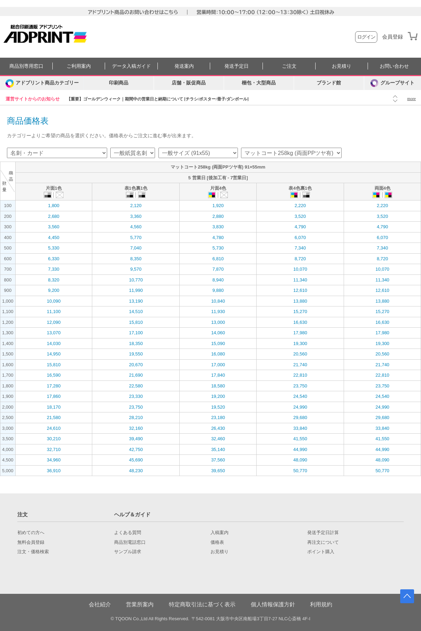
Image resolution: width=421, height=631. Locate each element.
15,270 (300, 311)
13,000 (218, 322)
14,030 (54, 343)
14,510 (136, 311)
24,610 (54, 428)
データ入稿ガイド (131, 66)
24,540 (300, 396)
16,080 (218, 354)
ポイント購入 (320, 551)
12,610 (300, 290)
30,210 (54, 438)
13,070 (54, 332)
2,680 (54, 216)
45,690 (136, 459)
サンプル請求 (127, 551)
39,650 (218, 470)
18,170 (54, 407)
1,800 (54, 205)
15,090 (218, 343)
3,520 (300, 216)
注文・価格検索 (33, 551)
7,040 (136, 248)
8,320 (54, 279)
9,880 (218, 290)
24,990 (300, 407)
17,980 (300, 332)
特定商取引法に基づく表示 (202, 604)
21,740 (300, 364)
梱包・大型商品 (259, 82)
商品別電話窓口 (130, 542)
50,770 (300, 470)
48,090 (300, 459)
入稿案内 (219, 532)
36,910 (54, 470)
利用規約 (321, 604)
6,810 (218, 258)
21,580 (54, 417)
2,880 (218, 216)
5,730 (218, 248)
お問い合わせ (394, 66)
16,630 (300, 322)
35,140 (218, 449)
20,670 (136, 364)
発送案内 (184, 66)
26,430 (218, 428)
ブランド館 (329, 82)
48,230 (136, 470)
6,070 (300, 237)
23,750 (300, 385)
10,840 (218, 301)
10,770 (136, 279)
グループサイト (392, 83)
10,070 (300, 269)
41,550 (300, 438)
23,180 (218, 417)
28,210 (136, 417)
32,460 (218, 438)
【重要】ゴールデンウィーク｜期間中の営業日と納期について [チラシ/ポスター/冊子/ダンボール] (158, 99)
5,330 (54, 248)
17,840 (218, 375)
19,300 (300, 343)
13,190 (136, 301)
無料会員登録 (30, 542)
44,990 (300, 449)
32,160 (136, 428)
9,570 (136, 269)
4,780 (218, 237)
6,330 (54, 258)
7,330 (54, 269)
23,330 (136, 396)
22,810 (300, 375)
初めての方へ (30, 532)
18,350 (136, 343)
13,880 (300, 301)
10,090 (54, 301)
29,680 (300, 417)
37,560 (218, 459)
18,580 (218, 385)
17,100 (136, 332)
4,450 (54, 237)
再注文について (323, 542)
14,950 (54, 354)
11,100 (54, 311)
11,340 (300, 279)
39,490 (136, 438)
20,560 (300, 354)
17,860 (54, 396)
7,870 (218, 269)
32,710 (54, 449)
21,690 (136, 375)
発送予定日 (236, 66)
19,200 (218, 396)
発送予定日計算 (323, 532)
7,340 (300, 248)
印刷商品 (118, 82)
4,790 (300, 226)
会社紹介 (100, 604)
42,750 (136, 449)
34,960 (54, 459)
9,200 (54, 290)
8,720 (300, 258)
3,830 (218, 226)
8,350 (136, 258)
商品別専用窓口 (26, 66)
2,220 (300, 205)
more (411, 98)
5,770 (136, 237)
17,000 (218, 364)
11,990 (136, 290)
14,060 (218, 332)
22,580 (136, 385)
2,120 (136, 205)
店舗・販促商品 (189, 82)
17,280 (54, 385)
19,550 (136, 354)
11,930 (218, 311)
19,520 (218, 407)
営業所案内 (140, 604)
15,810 (136, 322)
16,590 (54, 375)
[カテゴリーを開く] (42, 83)
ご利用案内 (79, 66)
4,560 (136, 226)
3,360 (136, 216)
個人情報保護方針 (273, 604)
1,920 (218, 205)
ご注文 (289, 66)
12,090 (54, 322)
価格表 (217, 542)
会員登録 (392, 37)
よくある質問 (127, 532)
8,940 (218, 279)
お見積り (341, 66)
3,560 (54, 226)
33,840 (300, 428)
